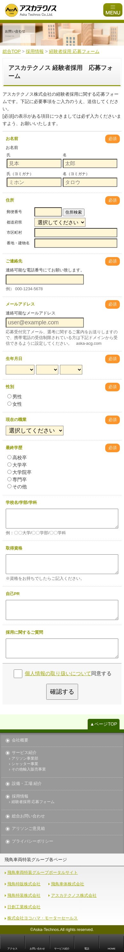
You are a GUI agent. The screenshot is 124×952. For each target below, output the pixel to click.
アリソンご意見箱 (28, 829)
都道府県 (14, 222)
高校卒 (17, 457)
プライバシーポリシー (32, 841)
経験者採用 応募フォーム (33, 802)
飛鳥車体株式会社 (67, 884)
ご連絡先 (14, 261)
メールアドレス (20, 304)
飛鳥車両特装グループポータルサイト (42, 872)
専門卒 (17, 479)
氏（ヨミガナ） (20, 174)
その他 (17, 486)
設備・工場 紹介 (27, 784)
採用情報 (20, 796)
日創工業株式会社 (23, 906)
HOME (111, 948)
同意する (68, 673)
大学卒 (17, 465)
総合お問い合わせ (28, 816)
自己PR (13, 593)
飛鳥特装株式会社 (23, 895)
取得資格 (14, 548)
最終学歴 (14, 447)
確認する (62, 691)
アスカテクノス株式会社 (74, 895)
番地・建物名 (18, 243)
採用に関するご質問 (24, 632)
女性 (14, 404)
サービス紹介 (24, 753)
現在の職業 (16, 419)
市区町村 (14, 232)
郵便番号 (14, 212)
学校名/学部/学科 (21, 502)
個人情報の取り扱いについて (58, 673)
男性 (14, 396)
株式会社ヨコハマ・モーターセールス (42, 918)
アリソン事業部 (24, 758)
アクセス (12, 948)
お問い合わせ (37, 948)
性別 (10, 386)
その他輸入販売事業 (28, 769)
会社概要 (20, 740)
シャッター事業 (24, 764)
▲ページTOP (103, 724)
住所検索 (73, 212)
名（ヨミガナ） (76, 174)
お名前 (12, 138)
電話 (86, 948)
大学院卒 (19, 472)
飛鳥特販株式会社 (23, 884)
